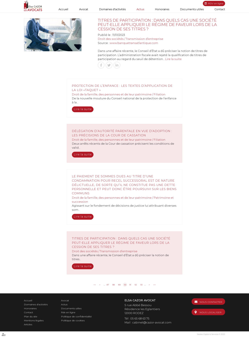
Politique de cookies (73, 320)
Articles (28, 324)
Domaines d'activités (112, 9)
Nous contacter (211, 301)
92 (136, 284)
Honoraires (162, 9)
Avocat (83, 9)
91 (130, 284)
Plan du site (30, 316)
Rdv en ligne (68, 312)
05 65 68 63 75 (139, 318)
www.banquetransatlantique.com (134, 43)
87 (108, 284)
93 (141, 284)
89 (119, 284)
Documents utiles (192, 9)
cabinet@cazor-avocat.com (151, 322)
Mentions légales (34, 320)
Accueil (63, 9)
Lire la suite (173, 59)
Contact (220, 9)
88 (113, 284)
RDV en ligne (215, 3)
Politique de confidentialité (76, 316)
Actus (140, 9)
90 (125, 284)
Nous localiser (210, 312)
